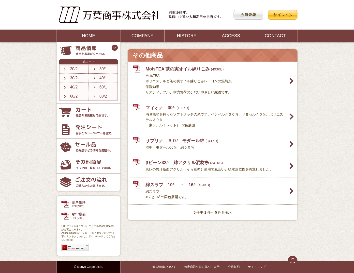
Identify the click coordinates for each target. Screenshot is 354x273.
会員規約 (234, 267)
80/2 (103, 96)
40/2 (74, 87)
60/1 (103, 87)
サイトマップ (257, 267)
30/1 (103, 69)
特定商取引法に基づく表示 (202, 267)
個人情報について (164, 267)
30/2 (74, 78)
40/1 (103, 78)
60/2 (74, 96)
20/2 (74, 69)
